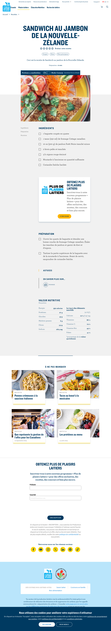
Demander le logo (54, 1)
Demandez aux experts (25, 1)
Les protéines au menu (71, 434)
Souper (45, 54)
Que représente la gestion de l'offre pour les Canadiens (29, 436)
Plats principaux (62, 54)
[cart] (102, 7)
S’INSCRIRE (64, 216)
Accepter (46, 624)
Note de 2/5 (44, 48)
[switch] (61, 72)
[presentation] (55, 508)
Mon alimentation (55, 590)
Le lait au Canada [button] (21, 7)
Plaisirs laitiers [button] (37, 7)
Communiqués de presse (81, 1)
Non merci (64, 624)
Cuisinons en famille (78, 587)
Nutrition (24, 135)
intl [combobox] (105, 2)
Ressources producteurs (40, 1)
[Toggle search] (107, 7)
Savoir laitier (61, 587)
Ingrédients (24, 128)
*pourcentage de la (76, 338)
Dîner (52, 54)
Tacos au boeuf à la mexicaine (69, 397)
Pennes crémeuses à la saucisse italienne (26, 397)
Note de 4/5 (49, 48)
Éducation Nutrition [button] (53, 7)
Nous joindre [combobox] (65, 1)
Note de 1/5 (41, 48)
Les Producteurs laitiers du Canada (7, 6)
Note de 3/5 (46, 48)
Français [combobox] (96, 2)
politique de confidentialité (69, 534)
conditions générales (74, 619)
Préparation (24, 131)
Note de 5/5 (52, 48)
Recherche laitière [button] (70, 7)
